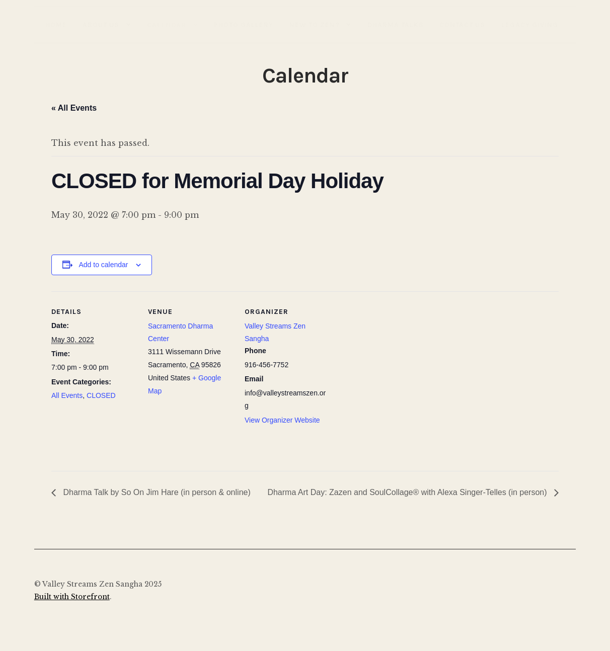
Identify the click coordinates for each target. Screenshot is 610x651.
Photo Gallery (243, 25)
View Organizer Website (282, 420)
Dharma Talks (395, 25)
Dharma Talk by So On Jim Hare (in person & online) (156, 492)
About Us (101, 25)
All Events (67, 395)
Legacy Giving (529, 25)
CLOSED (101, 395)
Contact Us (462, 25)
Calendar (166, 25)
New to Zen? (314, 25)
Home (56, 25)
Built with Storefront (72, 597)
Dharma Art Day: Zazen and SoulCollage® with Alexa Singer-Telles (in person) (408, 492)
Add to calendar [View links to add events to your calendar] (103, 265)
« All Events (74, 108)
